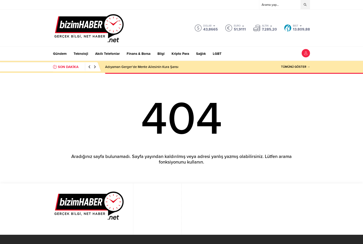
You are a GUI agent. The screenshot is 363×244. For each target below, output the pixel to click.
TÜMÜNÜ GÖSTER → (295, 67)
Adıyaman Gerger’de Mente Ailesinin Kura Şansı (141, 67)
